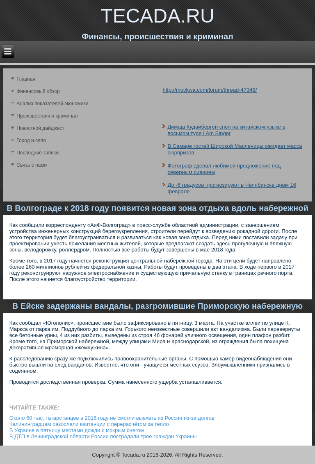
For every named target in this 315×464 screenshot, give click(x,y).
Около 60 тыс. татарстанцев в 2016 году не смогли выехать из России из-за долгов (112, 418)
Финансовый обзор (38, 91)
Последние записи (37, 153)
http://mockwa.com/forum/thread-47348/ (209, 90)
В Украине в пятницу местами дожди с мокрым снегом (76, 430)
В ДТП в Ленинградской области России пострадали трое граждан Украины (103, 436)
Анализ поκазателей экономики (52, 103)
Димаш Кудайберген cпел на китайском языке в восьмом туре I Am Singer (226, 130)
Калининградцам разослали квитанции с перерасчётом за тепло (89, 424)
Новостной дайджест (40, 128)
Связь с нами (31, 165)
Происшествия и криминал (47, 116)
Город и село (31, 140)
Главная (25, 79)
